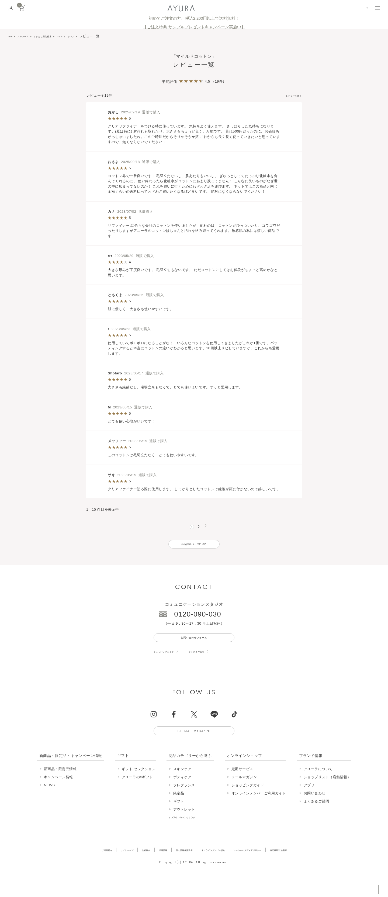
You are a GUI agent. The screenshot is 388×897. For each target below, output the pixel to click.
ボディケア (182, 794)
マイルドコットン (87, 36)
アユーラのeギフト (137, 794)
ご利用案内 (70, 867)
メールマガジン (244, 794)
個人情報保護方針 (175, 867)
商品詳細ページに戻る (194, 549)
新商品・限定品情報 (60, 786)
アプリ (309, 802)
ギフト (178, 818)
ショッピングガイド (170, 664)
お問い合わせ (314, 810)
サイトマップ (97, 867)
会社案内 (124, 867)
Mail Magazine (200, 746)
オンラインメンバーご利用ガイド (258, 810)
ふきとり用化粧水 (55, 36)
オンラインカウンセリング (190, 834)
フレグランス (184, 802)
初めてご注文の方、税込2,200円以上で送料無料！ (194, 18)
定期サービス (242, 786)
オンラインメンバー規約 (217, 867)
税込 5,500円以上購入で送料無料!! (333, 887)
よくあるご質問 (214, 664)
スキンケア (28, 36)
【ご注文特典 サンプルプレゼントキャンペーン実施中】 (194, 27)
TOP (11, 36)
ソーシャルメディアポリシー (267, 867)
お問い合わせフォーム (194, 647)
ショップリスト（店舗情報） (327, 794)
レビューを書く (289, 95)
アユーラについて (318, 786)
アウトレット (184, 826)
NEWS (49, 802)
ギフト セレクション (139, 786)
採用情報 (146, 867)
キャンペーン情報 (58, 794)
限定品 (178, 810)
